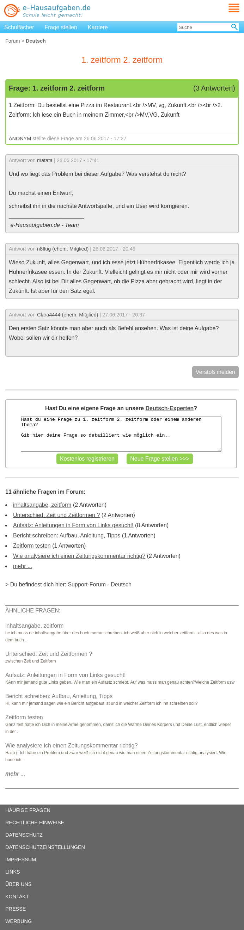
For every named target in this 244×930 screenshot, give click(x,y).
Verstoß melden (215, 372)
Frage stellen (61, 27)
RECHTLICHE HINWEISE (34, 822)
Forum (12, 41)
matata (45, 160)
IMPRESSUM (20, 859)
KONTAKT (17, 896)
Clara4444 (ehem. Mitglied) (67, 315)
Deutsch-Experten (169, 408)
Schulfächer (19, 27)
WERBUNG (18, 921)
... (15, 774)
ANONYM (20, 138)
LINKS (12, 872)
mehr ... (22, 566)
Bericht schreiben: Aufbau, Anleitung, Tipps (66, 535)
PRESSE (15, 909)
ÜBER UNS (18, 884)
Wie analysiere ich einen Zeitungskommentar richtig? (79, 556)
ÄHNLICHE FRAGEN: (32, 611)
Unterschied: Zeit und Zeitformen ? (56, 515)
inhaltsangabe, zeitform (42, 505)
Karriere (98, 27)
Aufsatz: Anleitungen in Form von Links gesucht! (73, 525)
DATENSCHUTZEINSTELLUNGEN (45, 847)
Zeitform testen (32, 546)
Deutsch (121, 584)
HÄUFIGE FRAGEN (27, 810)
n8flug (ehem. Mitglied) (63, 249)
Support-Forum (87, 584)
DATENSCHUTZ (24, 835)
